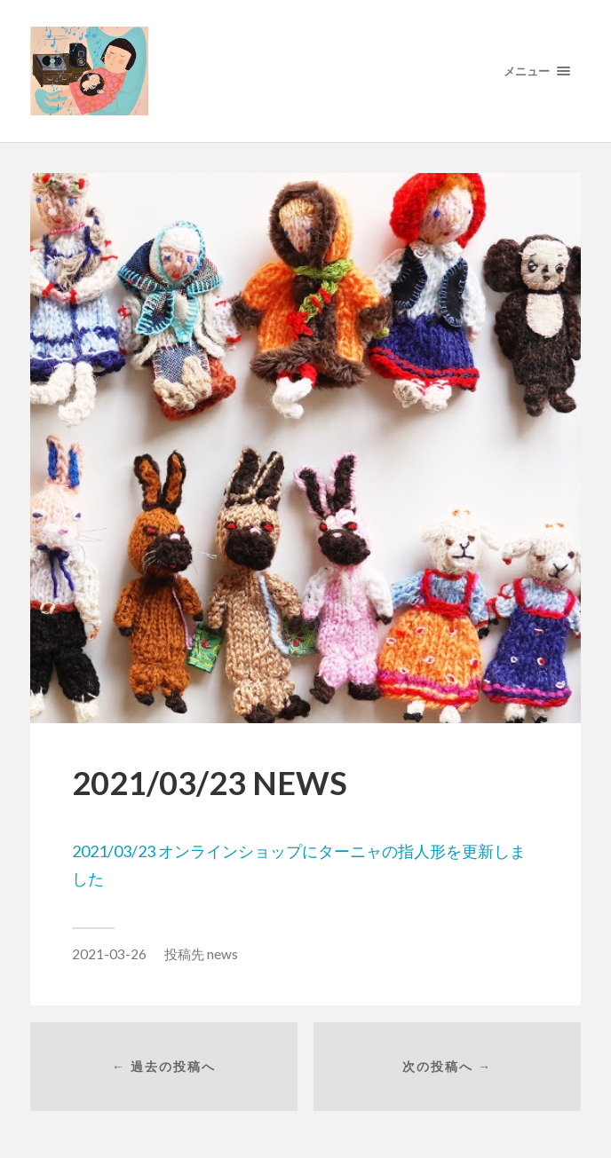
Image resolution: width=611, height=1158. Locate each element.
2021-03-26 (109, 954)
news (222, 954)
